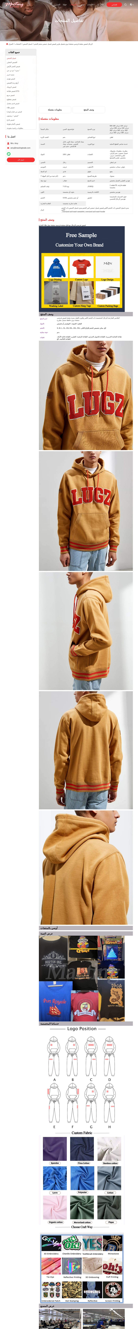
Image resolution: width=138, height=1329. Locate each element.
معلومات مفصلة (55, 110)
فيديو (82, 4)
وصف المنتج (89, 110)
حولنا (65, 4)
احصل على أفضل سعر (106, 86)
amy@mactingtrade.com (20, 148)
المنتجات (73, 5)
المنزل (57, 4)
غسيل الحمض (27, 44)
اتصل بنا (100, 4)
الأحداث (91, 5)
